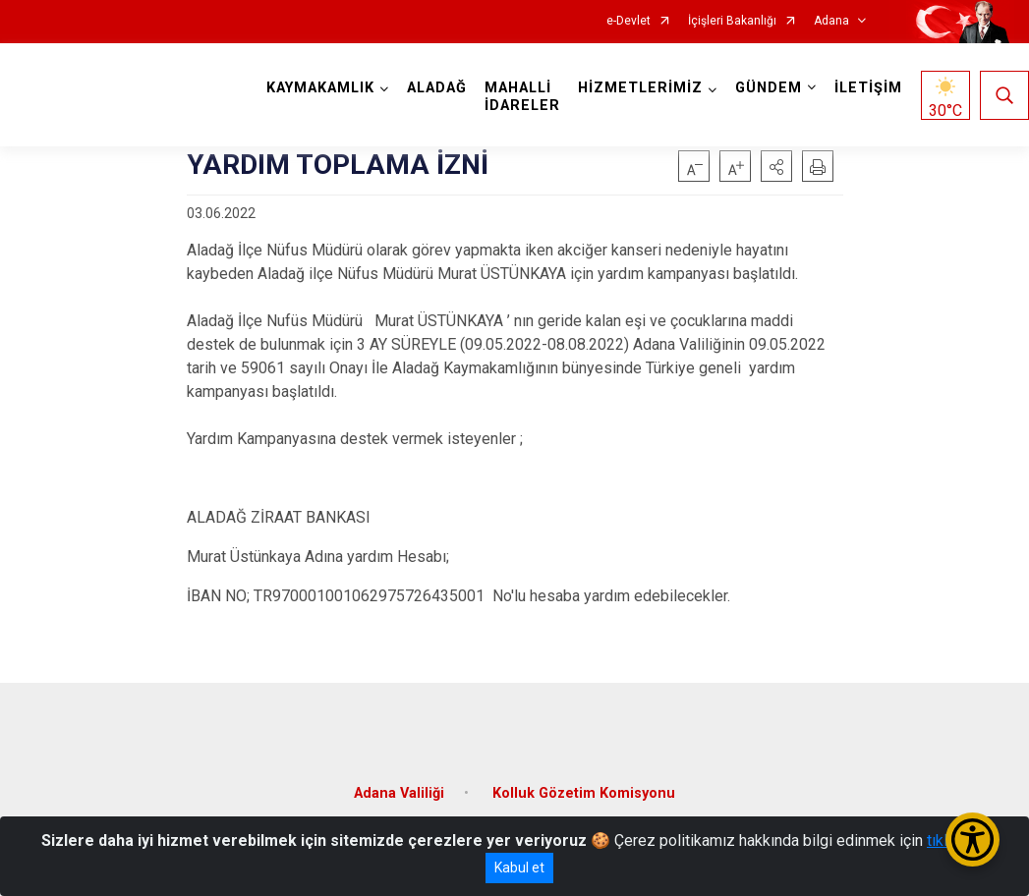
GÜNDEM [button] (768, 88)
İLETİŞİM (868, 88)
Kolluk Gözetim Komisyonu (583, 793)
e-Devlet (628, 21)
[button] (776, 166)
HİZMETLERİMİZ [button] (640, 88)
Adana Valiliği (399, 793)
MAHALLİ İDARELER (522, 97)
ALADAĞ (437, 88)
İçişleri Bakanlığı (732, 21)
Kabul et (519, 867)
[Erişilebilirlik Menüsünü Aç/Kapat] (972, 839)
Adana (831, 21)
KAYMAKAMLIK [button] (320, 88)
